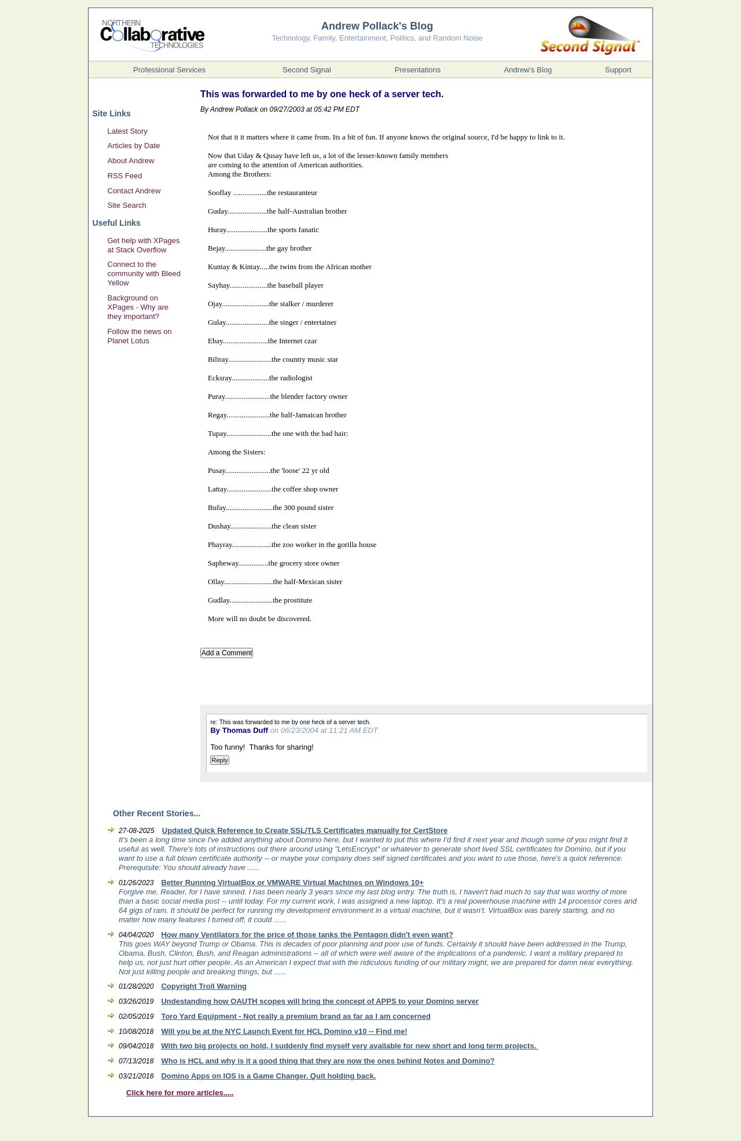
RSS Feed (125, 175)
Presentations (418, 69)
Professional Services (169, 69)
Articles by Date (134, 145)
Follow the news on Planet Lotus (140, 336)
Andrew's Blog (528, 69)
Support (618, 69)
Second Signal (307, 69)
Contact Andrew (134, 190)
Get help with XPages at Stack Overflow (144, 245)
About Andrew (131, 160)
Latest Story (128, 131)
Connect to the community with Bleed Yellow (144, 273)
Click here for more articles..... (180, 1092)
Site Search (127, 205)
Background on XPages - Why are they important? (138, 307)
